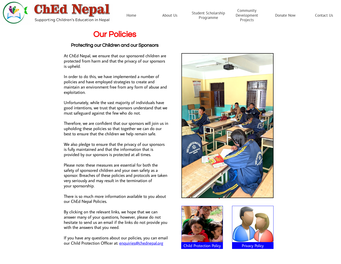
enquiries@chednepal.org (141, 243)
